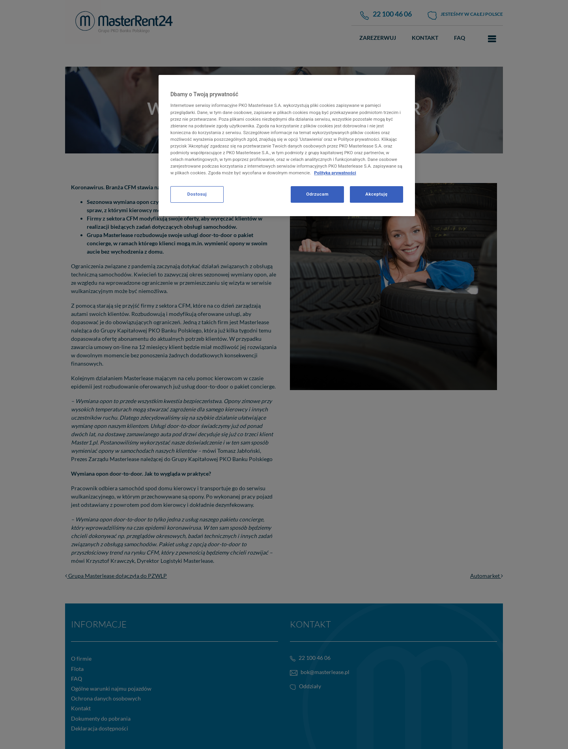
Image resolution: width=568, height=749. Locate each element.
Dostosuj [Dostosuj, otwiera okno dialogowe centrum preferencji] (197, 194)
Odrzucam (317, 194)
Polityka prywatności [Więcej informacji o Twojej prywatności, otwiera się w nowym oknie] (335, 173)
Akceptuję (376, 194)
